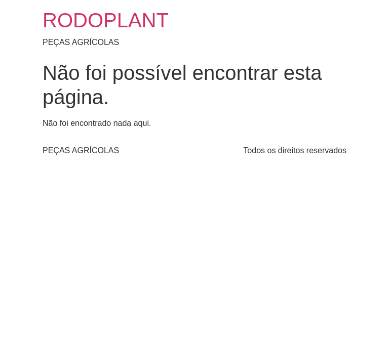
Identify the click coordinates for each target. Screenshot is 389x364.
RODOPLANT (106, 20)
